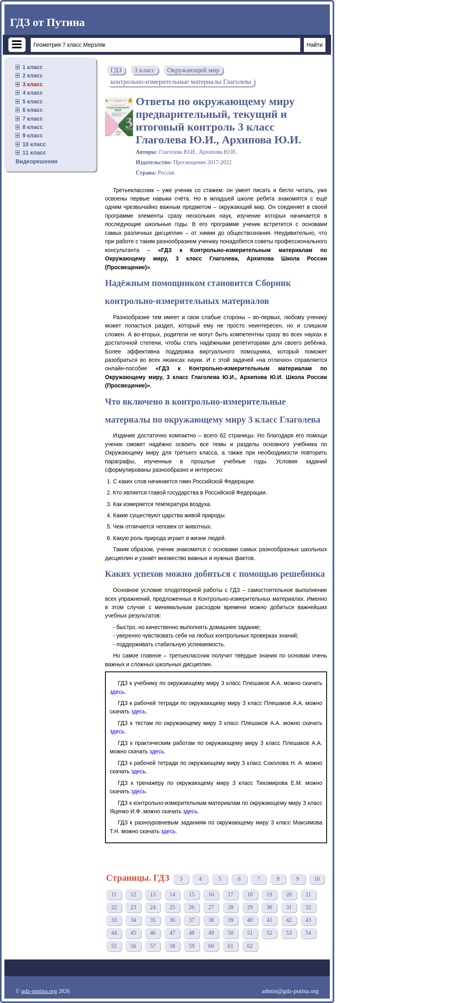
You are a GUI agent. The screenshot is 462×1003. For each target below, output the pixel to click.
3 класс (32, 84)
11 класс (34, 152)
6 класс (32, 110)
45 (133, 933)
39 (230, 920)
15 (191, 895)
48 (191, 933)
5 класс (32, 101)
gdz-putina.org (39, 990)
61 (230, 946)
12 (133, 895)
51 (250, 933)
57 (153, 946)
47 (172, 933)
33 (114, 920)
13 (153, 895)
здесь (117, 692)
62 (250, 946)
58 (172, 946)
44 (114, 933)
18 (250, 895)
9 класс (32, 135)
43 (308, 920)
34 (133, 920)
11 (114, 895)
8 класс (32, 127)
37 (191, 920)
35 (153, 920)
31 (288, 907)
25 (172, 907)
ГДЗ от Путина (47, 22)
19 (269, 895)
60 (211, 946)
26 (191, 907)
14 (172, 895)
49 (211, 933)
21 (308, 895)
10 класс (34, 144)
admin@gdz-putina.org (290, 990)
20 (288, 895)
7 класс (32, 118)
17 (230, 895)
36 (172, 920)
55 (114, 946)
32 (308, 907)
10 (317, 879)
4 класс (32, 92)
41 (269, 920)
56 (133, 946)
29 (250, 907)
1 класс (32, 67)
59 (191, 946)
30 (269, 907)
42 (288, 920)
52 (269, 933)
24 (153, 907)
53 (288, 933)
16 (211, 895)
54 (308, 933)
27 (211, 907)
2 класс (32, 75)
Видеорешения (37, 161)
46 (153, 933)
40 (250, 920)
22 (114, 907)
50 (230, 933)
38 (211, 920)
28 (230, 907)
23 (133, 907)
